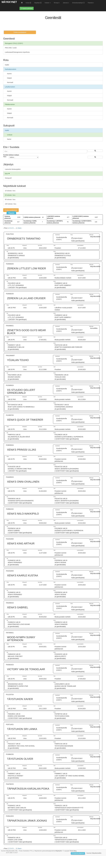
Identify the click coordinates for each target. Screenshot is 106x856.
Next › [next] (20, 228)
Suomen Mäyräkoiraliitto (93, 853)
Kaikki (7, 65)
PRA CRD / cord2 (11, 48)
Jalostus (66, 3)
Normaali (10, 82)
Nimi (7, 173)
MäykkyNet (9, 2)
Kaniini (9, 73)
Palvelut (91, 3)
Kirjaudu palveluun (26, 8)
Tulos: (5, 156)
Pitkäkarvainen (10, 104)
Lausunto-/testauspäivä (12, 169)
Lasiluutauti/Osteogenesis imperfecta (17, 52)
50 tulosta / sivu (10, 199)
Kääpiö (9, 78)
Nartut (9, 139)
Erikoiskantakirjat (78, 3)
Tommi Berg (73, 851)
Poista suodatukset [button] (20, 32)
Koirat (28, 3)
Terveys (57, 3)
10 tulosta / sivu (10, 191)
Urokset (9, 135)
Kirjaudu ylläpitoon (78, 853)
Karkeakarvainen (10, 69)
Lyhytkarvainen (10, 87)
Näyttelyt (37, 3)
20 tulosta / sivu (10, 195)
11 (17, 228)
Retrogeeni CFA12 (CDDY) (14, 43)
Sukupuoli (8, 178)
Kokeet (47, 3)
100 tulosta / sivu (10, 204)
